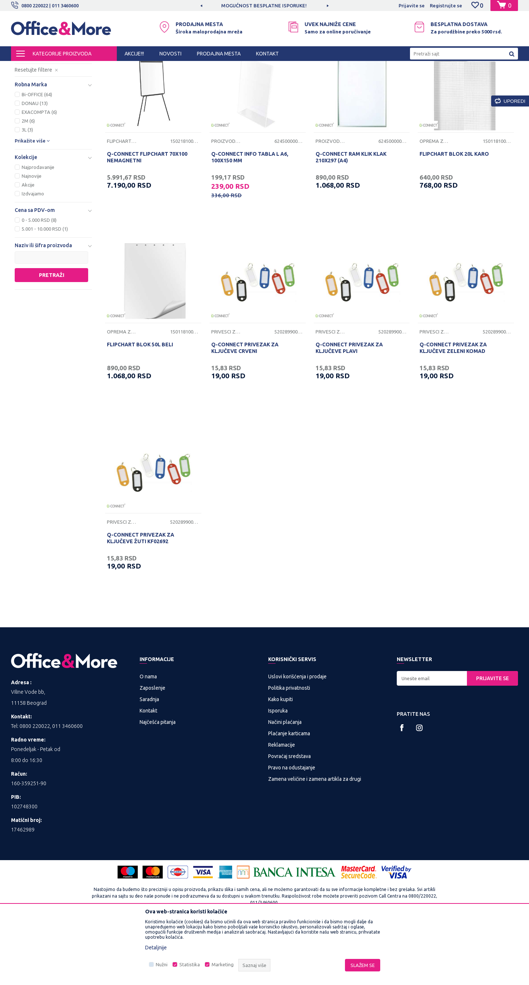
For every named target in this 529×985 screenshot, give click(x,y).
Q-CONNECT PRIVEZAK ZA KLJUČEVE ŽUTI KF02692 (140, 599)
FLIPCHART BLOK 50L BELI (140, 405)
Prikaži (432, 80)
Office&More (25, 67)
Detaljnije (156, 947)
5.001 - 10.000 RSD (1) (45, 289)
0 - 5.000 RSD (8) (39, 281)
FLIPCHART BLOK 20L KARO (454, 215)
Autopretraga (320, 80)
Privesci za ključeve (44, 114)
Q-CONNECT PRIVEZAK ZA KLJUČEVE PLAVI (349, 409)
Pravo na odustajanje (291, 828)
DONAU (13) (35, 164)
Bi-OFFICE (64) (37, 155)
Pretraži (51, 336)
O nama (148, 737)
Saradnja (149, 760)
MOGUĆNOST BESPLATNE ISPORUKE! (264, 5)
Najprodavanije (38, 228)
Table (26, 96)
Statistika (189, 964)
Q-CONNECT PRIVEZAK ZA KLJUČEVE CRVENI (244, 409)
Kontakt (148, 772)
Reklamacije (281, 806)
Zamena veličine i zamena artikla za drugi (314, 840)
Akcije (28, 245)
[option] (264, 5)
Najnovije (32, 236)
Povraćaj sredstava (289, 817)
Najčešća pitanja (158, 783)
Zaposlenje (152, 749)
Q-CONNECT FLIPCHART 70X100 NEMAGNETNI (147, 218)
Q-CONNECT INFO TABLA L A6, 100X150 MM (249, 218)
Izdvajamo (33, 254)
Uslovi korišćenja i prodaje (297, 737)
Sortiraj (358, 80)
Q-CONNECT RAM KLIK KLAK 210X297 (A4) (351, 218)
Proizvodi (54, 67)
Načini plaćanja (285, 783)
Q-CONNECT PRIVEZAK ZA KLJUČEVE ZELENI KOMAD (453, 409)
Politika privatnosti (289, 749)
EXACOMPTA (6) (39, 173)
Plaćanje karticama (289, 794)
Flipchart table (121, 202)
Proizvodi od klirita (44, 105)
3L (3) (27, 190)
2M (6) (28, 181)
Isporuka (278, 772)
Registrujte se (446, 5)
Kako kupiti (280, 760)
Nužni (162, 964)
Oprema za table (434, 202)
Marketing (223, 964)
